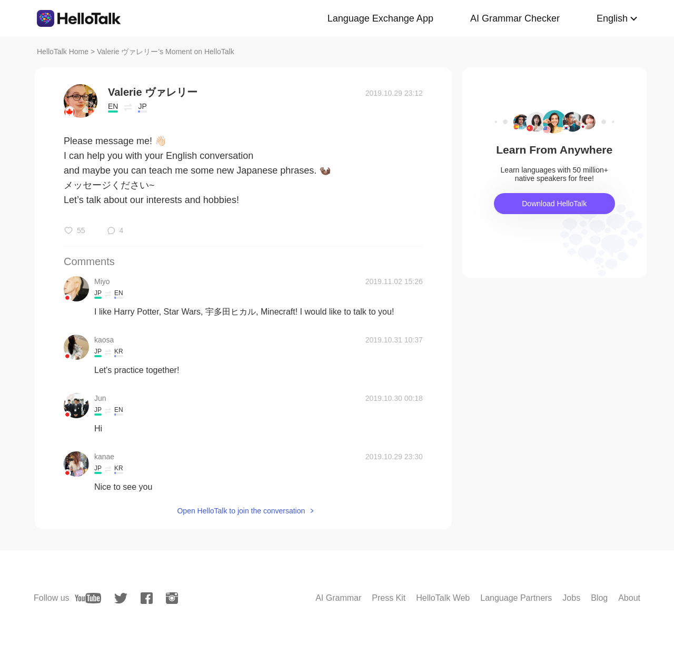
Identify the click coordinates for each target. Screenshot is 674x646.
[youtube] (88, 598)
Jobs (571, 597)
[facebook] (147, 598)
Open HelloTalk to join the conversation (241, 511)
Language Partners (516, 597)
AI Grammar (338, 597)
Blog (599, 597)
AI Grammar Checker (515, 18)
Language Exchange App (380, 18)
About (629, 597)
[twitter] (120, 598)
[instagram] (172, 598)
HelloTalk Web (443, 597)
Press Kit (388, 597)
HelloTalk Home (62, 51)
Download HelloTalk (554, 203)
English (612, 18)
